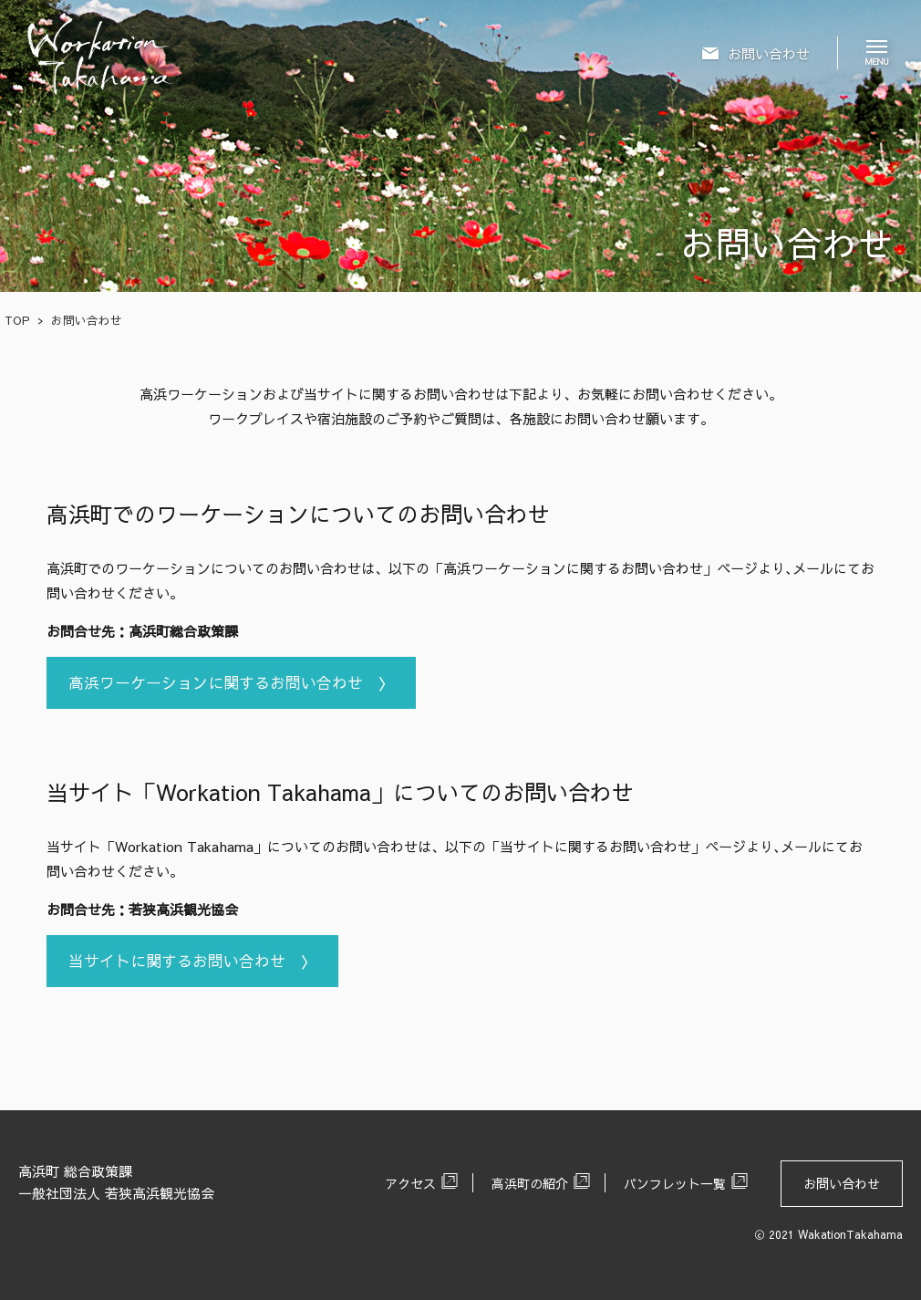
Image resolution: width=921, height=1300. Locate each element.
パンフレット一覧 (675, 1183)
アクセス (410, 1183)
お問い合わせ (841, 1183)
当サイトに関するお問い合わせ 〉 (192, 961)
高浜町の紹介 (530, 1183)
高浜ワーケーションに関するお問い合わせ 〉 (231, 682)
